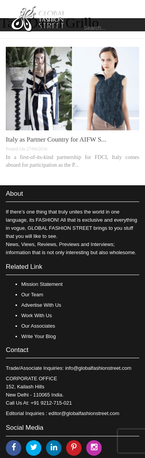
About (14, 193)
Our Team (32, 294)
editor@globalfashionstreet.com (84, 413)
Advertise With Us (41, 305)
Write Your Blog (38, 336)
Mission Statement (42, 284)
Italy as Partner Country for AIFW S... (56, 139)
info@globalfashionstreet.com (98, 368)
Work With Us (36, 315)
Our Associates (38, 326)
